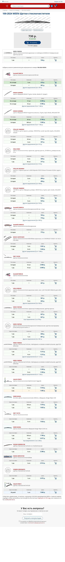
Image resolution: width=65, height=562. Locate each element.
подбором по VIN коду (44, 498)
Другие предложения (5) (32, 164)
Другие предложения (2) (32, 183)
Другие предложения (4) (32, 87)
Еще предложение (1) (32, 319)
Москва (6, 1)
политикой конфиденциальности (36, 523)
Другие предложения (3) (32, 251)
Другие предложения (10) (32, 106)
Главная (5, 10)
